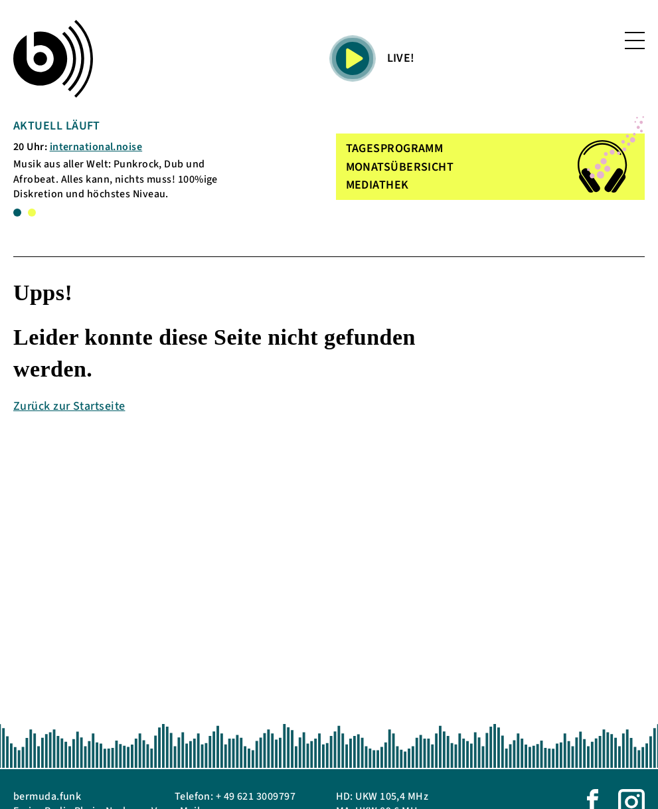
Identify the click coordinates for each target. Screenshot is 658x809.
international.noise (96, 146)
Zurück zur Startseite (69, 406)
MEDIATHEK (377, 185)
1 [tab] (17, 213)
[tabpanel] (118, 160)
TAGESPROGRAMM (395, 148)
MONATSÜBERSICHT (400, 167)
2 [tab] (32, 213)
